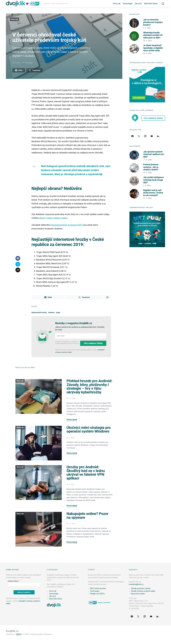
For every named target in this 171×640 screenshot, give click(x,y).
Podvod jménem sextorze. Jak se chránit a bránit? (150, 167)
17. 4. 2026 (147, 160)
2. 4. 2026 (147, 185)
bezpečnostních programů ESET (67, 225)
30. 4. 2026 (147, 41)
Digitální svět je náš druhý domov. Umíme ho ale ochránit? (153, 193)
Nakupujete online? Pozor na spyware (87, 516)
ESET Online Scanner (98, 588)
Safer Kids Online (151, 3)
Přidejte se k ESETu (97, 594)
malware (51, 312)
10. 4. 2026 (147, 173)
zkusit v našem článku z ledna (53, 218)
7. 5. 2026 (147, 28)
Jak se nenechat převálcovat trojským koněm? (153, 22)
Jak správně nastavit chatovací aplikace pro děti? (153, 154)
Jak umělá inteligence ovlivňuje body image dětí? (153, 180)
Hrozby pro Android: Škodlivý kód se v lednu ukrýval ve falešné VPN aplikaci (85, 472)
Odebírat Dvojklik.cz (24, 592)
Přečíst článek (71, 420)
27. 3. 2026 (147, 198)
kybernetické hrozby (39, 312)
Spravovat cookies (138, 594)
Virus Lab (116, 3)
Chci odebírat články (93, 343)
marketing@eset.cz (136, 584)
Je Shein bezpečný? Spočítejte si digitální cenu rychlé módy (153, 48)
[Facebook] (132, 136)
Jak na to (138, 3)
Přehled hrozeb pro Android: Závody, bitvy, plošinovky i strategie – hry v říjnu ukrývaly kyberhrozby (89, 386)
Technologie (127, 3)
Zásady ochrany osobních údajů (143, 591)
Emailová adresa (13, 581)
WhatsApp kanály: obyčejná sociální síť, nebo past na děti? (153, 35)
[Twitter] (139, 136)
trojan (58, 312)
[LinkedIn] (158, 136)
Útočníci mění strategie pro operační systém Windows (88, 429)
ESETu (18, 634)
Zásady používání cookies (141, 588)
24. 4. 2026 (147, 53)
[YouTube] (152, 136)
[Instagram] (145, 136)
